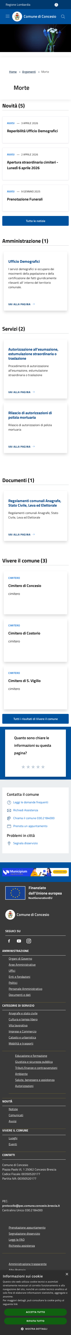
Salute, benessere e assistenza (35, 1080)
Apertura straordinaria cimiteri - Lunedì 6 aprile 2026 (32, 165)
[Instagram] (29, 941)
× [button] (66, 1274)
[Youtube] (19, 941)
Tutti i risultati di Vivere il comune (35, 719)
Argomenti (29, 71)
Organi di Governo (20, 958)
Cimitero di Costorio (24, 633)
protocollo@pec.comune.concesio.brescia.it (31, 1205)
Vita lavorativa (18, 1025)
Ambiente (21, 1074)
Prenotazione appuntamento (27, 1227)
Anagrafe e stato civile (23, 1013)
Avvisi (11, 123)
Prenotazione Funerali (25, 199)
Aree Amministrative (22, 964)
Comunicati (16, 1115)
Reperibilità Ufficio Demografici (32, 131)
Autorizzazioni (24, 1086)
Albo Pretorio (17, 1270)
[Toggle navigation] (7, 16)
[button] (36, 1329)
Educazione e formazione (31, 1055)
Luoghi (13, 1138)
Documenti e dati (20, 994)
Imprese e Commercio (22, 1031)
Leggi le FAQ (17, 1239)
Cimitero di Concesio (24, 585)
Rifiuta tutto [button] (35, 1321)
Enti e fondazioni (19, 976)
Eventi (13, 1144)
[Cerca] (63, 16)
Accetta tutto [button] (35, 1312)
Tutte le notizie (35, 221)
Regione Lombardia (18, 4)
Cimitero (14, 578)
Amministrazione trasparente (28, 1264)
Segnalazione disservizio (24, 1233)
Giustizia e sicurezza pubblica (34, 1061)
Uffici (12, 970)
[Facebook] (9, 941)
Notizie (13, 1109)
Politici (13, 982)
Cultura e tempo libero (23, 1019)
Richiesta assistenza (22, 1245)
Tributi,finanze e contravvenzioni (36, 1067)
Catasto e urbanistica (22, 1037)
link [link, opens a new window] (16, 1304)
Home (13, 71)
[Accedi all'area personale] (56, 4)
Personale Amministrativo (25, 988)
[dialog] (35, 1302)
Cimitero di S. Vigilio (24, 681)
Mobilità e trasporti (21, 1043)
